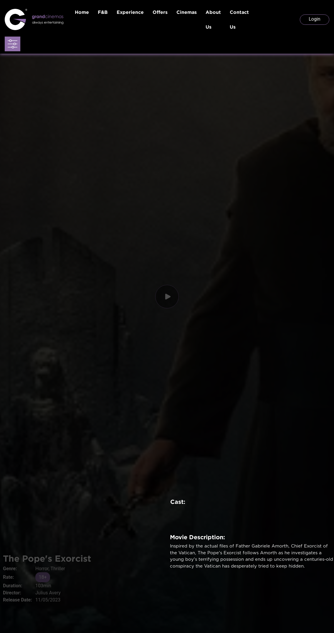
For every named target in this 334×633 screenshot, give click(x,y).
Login (314, 19)
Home (82, 12)
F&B (103, 12)
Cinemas (186, 12)
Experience (130, 12)
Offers (160, 12)
